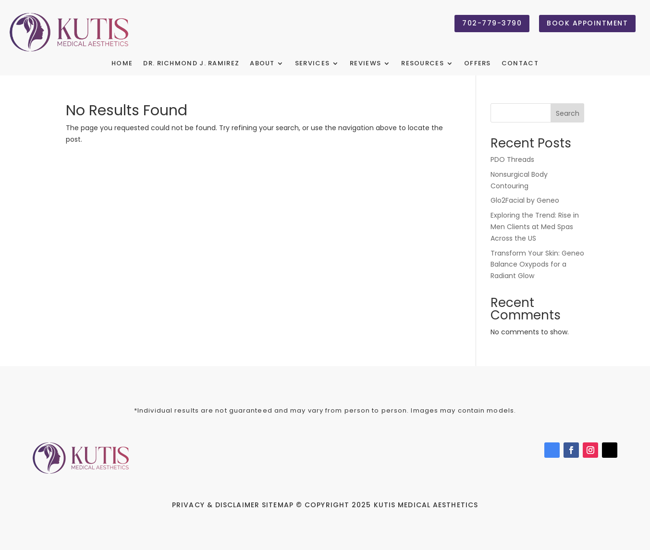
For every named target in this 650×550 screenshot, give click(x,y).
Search (567, 113)
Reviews (365, 64)
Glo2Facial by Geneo (525, 200)
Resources (422, 64)
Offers (477, 64)
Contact (520, 64)
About (262, 64)
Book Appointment (587, 23)
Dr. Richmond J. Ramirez (191, 64)
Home (122, 64)
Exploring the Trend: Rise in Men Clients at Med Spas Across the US (535, 226)
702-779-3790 (492, 23)
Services (312, 64)
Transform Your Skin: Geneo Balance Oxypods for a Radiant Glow (537, 264)
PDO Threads (512, 159)
